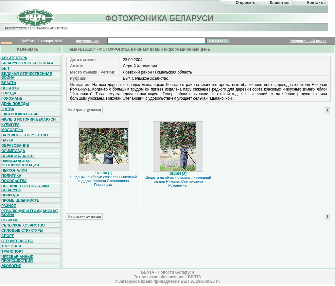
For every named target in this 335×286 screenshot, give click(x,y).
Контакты (316, 2)
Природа (10, 195)
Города (8, 93)
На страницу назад (84, 110)
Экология (11, 266)
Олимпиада (13, 151)
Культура (10, 124)
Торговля (11, 246)
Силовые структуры (22, 230)
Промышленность (20, 200)
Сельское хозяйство (23, 225)
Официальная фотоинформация (20, 163)
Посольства (14, 181)
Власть (8, 83)
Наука (7, 140)
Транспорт (12, 251)
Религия (9, 220)
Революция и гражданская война (29, 213)
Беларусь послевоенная (27, 63)
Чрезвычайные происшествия (17, 258)
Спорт (7, 236)
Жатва (7, 109)
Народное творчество (24, 135)
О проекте (246, 2)
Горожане (11, 98)
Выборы (10, 88)
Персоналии (14, 170)
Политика (11, 175)
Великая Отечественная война (26, 75)
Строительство (17, 241)
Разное (8, 206)
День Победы (15, 104)
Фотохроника (87, 41)
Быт (5, 68)
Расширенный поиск (308, 41)
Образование (15, 145)
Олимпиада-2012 (17, 156)
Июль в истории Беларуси (28, 119)
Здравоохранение (20, 114)
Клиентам (279, 2)
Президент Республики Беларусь (25, 188)
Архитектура (14, 58)
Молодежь (12, 130)
